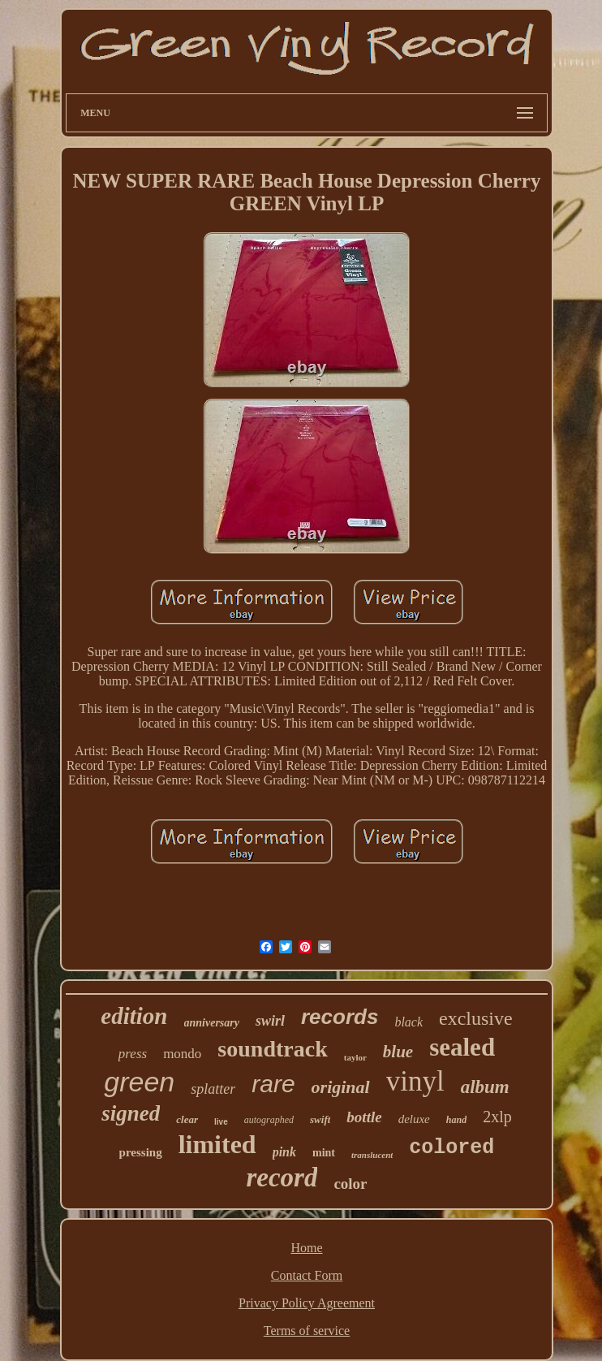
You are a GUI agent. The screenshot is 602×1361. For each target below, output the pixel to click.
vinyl (415, 1081)
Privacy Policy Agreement (307, 1303)
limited (217, 1144)
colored (451, 1148)
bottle (363, 1117)
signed (130, 1113)
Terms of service (307, 1330)
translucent (372, 1155)
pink (284, 1152)
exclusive (476, 1018)
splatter (213, 1089)
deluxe (414, 1119)
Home (306, 1248)
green (139, 1081)
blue (398, 1051)
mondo (182, 1053)
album (485, 1087)
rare (273, 1083)
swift (320, 1119)
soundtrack (272, 1048)
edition (134, 1016)
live (221, 1121)
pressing (140, 1152)
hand (456, 1120)
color (350, 1183)
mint (323, 1153)
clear (187, 1119)
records (339, 1017)
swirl (270, 1021)
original (341, 1087)
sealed (462, 1047)
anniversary (211, 1023)
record (281, 1177)
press (132, 1053)
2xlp (497, 1117)
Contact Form (306, 1275)
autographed (269, 1120)
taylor (355, 1057)
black (408, 1022)
